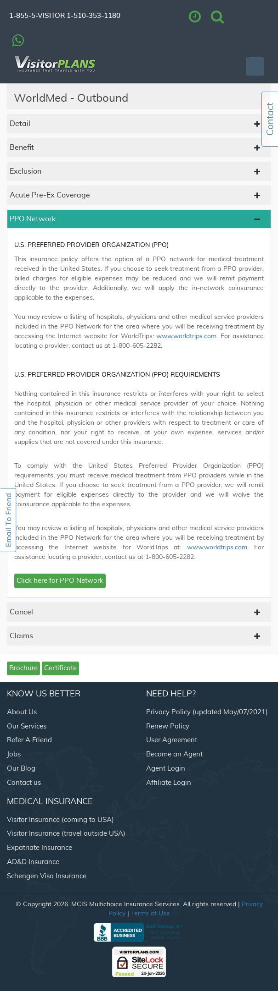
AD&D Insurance (33, 862)
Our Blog (21, 768)
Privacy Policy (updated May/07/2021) (207, 712)
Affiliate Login (168, 782)
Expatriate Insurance (39, 847)
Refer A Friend (29, 740)
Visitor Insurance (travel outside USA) (66, 833)
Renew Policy (167, 726)
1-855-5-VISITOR (37, 15)
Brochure (23, 668)
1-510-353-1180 (93, 15)
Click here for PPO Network (60, 580)
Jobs (14, 754)
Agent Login (165, 768)
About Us (22, 712)
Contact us (24, 782)
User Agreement (171, 740)
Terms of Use (150, 913)
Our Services (26, 726)
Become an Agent (174, 754)
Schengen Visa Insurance (46, 876)
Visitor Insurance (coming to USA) (60, 819)
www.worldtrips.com (186, 336)
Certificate (60, 668)
